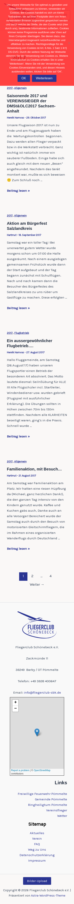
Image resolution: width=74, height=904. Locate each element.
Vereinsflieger (56, 810)
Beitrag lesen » (18, 190)
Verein (37, 838)
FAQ (37, 844)
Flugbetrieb (21, 333)
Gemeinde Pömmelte (51, 799)
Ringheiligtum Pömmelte (47, 805)
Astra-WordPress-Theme (48, 895)
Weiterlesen (44, 78)
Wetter (62, 816)
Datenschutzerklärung (37, 855)
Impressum (37, 860)
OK (24, 78)
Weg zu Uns (37, 849)
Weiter (37, 584)
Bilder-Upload (37, 881)
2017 (10, 88)
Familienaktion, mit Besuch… (34, 469)
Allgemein (20, 88)
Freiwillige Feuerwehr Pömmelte (42, 794)
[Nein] (69, 43)
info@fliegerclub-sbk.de (42, 692)
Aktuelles (37, 833)
